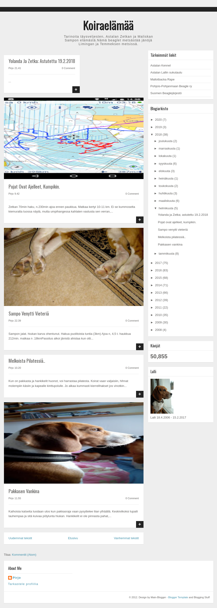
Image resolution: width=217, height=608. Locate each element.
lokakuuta (165, 156)
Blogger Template (178, 597)
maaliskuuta (167, 201)
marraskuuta (167, 148)
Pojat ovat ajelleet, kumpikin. (34, 186)
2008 (159, 330)
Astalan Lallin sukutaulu (166, 72)
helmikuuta (166, 208)
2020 (159, 119)
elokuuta (165, 171)
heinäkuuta (166, 178)
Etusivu (73, 538)
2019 (159, 127)
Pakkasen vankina (24, 491)
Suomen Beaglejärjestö (166, 93)
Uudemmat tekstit (20, 538)
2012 (159, 300)
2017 (159, 263)
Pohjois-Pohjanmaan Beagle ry (171, 86)
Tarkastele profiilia (23, 584)
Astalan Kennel (160, 65)
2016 (159, 270)
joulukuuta (166, 141)
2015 (159, 277)
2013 (159, 292)
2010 (159, 315)
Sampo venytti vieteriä (29, 313)
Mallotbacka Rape (162, 79)
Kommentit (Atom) (24, 554)
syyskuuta (166, 163)
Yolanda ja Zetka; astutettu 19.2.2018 (42, 60)
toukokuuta (166, 186)
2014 (159, 285)
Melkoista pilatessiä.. (27, 360)
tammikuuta (167, 253)
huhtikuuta (166, 193)
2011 (159, 307)
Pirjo (17, 577)
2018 (159, 134)
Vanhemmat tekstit (126, 538)
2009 (159, 322)
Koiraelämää (108, 24)
